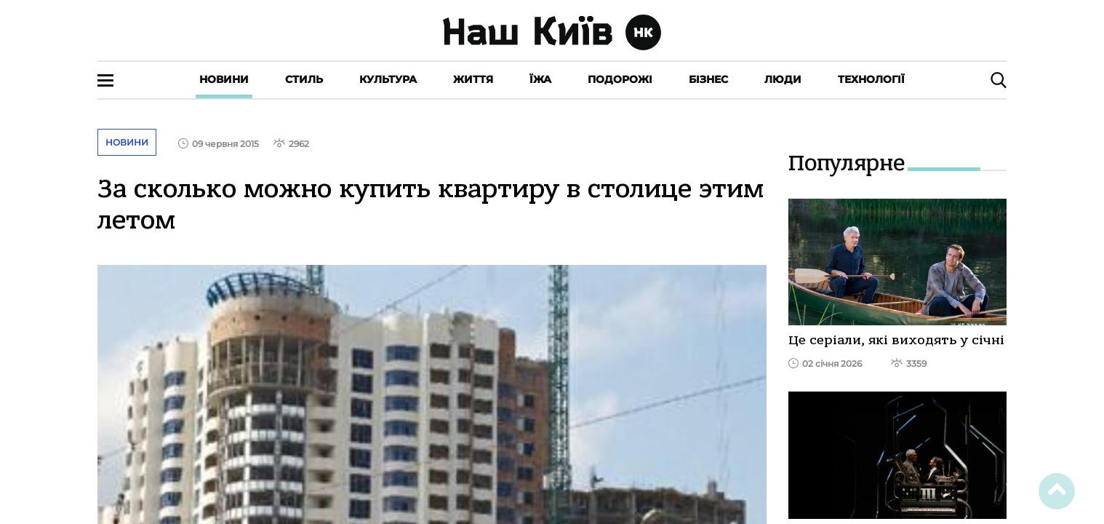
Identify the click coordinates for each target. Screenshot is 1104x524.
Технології (871, 79)
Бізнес (708, 79)
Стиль (304, 79)
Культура (388, 79)
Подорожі (620, 79)
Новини (224, 79)
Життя (473, 79)
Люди (782, 79)
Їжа (540, 79)
